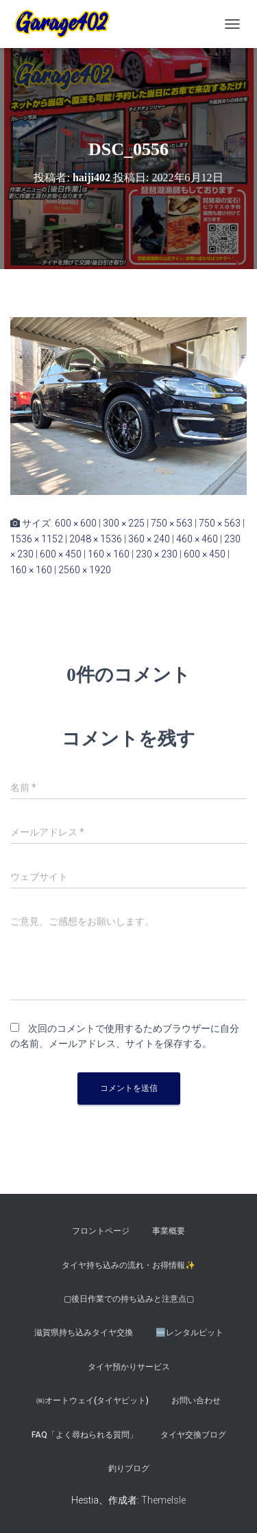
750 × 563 (172, 523)
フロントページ (101, 1231)
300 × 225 (124, 523)
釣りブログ (128, 1468)
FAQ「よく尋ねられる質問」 (85, 1435)
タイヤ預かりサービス (129, 1367)
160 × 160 (109, 554)
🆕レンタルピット (189, 1332)
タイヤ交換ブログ (193, 1435)
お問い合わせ (196, 1400)
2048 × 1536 (95, 538)
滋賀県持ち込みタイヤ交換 (83, 1332)
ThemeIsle (163, 1500)
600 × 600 (76, 523)
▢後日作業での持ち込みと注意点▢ (129, 1299)
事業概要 (168, 1231)
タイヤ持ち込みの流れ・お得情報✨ (128, 1265)
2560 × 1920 (84, 569)
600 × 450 (61, 554)
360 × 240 (149, 538)
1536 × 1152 (36, 538)
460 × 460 (197, 538)
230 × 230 (157, 554)
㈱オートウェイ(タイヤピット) (92, 1400)
